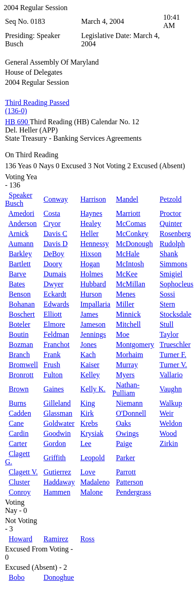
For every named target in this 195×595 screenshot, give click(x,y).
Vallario (171, 375)
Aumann (20, 244)
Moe (122, 334)
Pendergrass (133, 492)
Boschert (22, 314)
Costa (51, 213)
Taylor (169, 334)
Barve (17, 274)
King (87, 403)
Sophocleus (177, 284)
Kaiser (89, 365)
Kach (88, 354)
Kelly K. (92, 389)
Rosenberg (175, 233)
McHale (128, 254)
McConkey (132, 233)
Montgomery (135, 344)
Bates (17, 284)
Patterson (129, 482)
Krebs (89, 423)
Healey (90, 223)
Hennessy (94, 244)
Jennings (93, 334)
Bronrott (21, 375)
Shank (169, 254)
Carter (18, 443)
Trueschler (174, 344)
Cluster (19, 482)
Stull (166, 324)
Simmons (173, 264)
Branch (19, 354)
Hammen (56, 492)
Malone (91, 492)
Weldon (170, 423)
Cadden (20, 413)
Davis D (55, 244)
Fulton (53, 375)
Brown (19, 389)
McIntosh (130, 264)
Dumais (54, 274)
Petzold (171, 199)
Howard (20, 539)
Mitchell (128, 324)
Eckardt (54, 294)
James (89, 314)
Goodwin (57, 433)
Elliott (52, 314)
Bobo (17, 577)
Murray (127, 365)
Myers (125, 375)
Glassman (57, 413)
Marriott (128, 213)
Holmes (91, 274)
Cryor (51, 223)
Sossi (167, 294)
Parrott (126, 472)
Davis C (55, 233)
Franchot (56, 344)
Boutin (19, 334)
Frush (51, 365)
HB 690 (17, 122)
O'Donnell (131, 413)
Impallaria (95, 304)
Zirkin (169, 443)
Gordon (54, 443)
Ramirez (55, 539)
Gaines (53, 389)
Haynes (91, 213)
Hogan (90, 264)
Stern (167, 304)
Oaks (123, 423)
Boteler (19, 324)
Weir (166, 413)
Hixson (90, 254)
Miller (125, 304)
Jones (88, 344)
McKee (126, 274)
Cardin (19, 433)
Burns (17, 403)
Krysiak (91, 433)
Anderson (22, 223)
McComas (131, 223)
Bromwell (23, 365)
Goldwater (59, 423)
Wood (168, 433)
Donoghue (58, 577)
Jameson (92, 324)
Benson (20, 294)
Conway (55, 199)
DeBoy (53, 254)
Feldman (56, 334)
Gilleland (57, 403)
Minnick (128, 314)
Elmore (54, 324)
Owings (127, 433)
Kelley (90, 375)
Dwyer (53, 284)
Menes (125, 294)
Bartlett (20, 264)
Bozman (21, 344)
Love (87, 472)
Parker (125, 458)
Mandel (127, 199)
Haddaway (59, 482)
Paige (124, 443)
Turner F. (172, 354)
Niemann (129, 403)
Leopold (92, 458)
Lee (85, 443)
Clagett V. (23, 472)
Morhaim (129, 354)
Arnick (18, 233)
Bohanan (22, 304)
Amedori (21, 213)
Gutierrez (57, 472)
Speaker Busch (18, 199)
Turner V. (173, 365)
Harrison (93, 199)
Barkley (20, 254)
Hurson (91, 294)
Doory (52, 264)
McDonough (134, 244)
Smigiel (171, 274)
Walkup (170, 403)
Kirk (86, 413)
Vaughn (170, 389)
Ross (87, 539)
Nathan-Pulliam (126, 389)
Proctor (170, 213)
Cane (16, 423)
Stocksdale (175, 314)
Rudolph (172, 244)
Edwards (56, 304)
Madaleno (94, 482)
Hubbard (93, 284)
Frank (51, 354)
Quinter (171, 223)
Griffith (54, 458)
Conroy (20, 492)
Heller (89, 233)
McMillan (130, 284)
